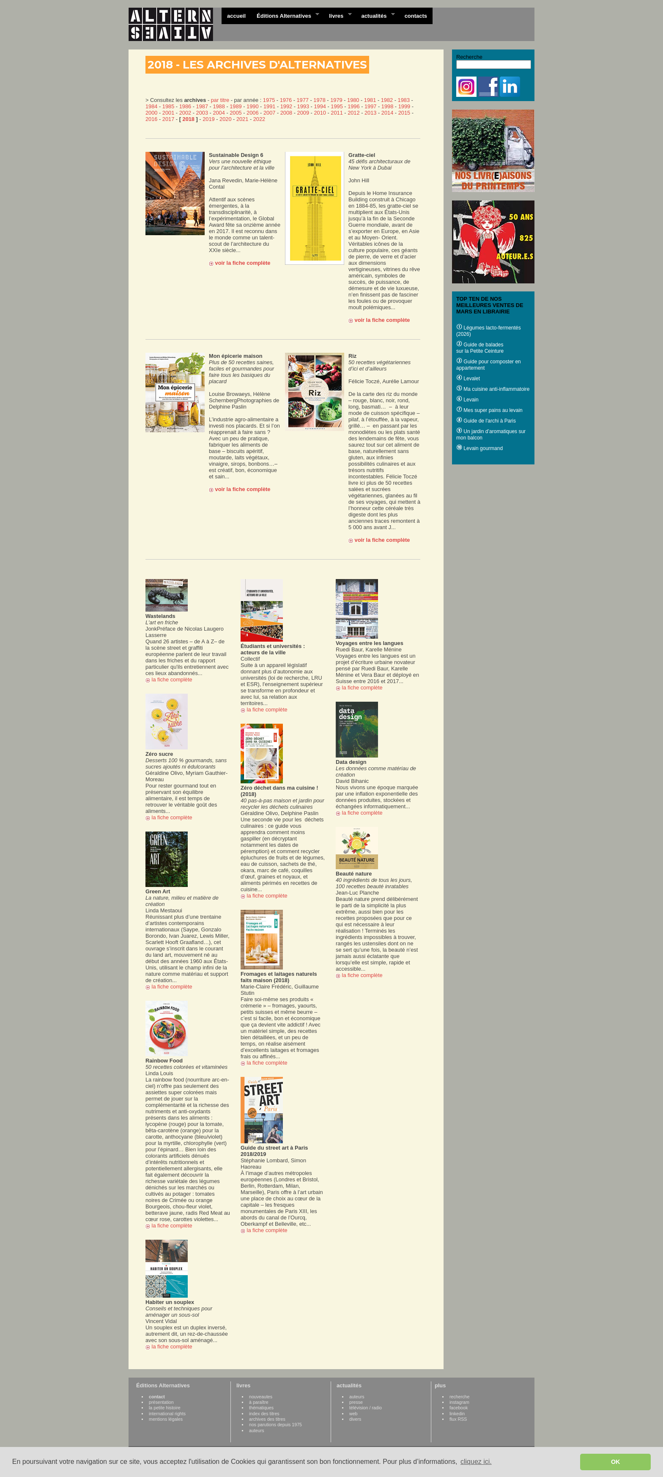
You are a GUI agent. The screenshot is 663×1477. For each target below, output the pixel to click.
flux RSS (458, 1419)
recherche (459, 1396)
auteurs (256, 1430)
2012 (353, 113)
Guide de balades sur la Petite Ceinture (480, 348)
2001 (168, 113)
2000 (151, 113)
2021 (242, 119)
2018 (189, 119)
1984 (151, 106)
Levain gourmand (479, 448)
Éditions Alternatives (285, 15)
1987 (202, 106)
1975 (269, 100)
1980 (353, 100)
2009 (303, 113)
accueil (236, 16)
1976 (286, 100)
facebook (458, 1407)
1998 (387, 106)
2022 (259, 119)
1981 (370, 100)
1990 (252, 106)
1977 (302, 100)
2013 (370, 113)
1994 (320, 106)
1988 (219, 106)
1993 (303, 106)
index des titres (264, 1413)
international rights (167, 1413)
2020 (225, 119)
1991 (269, 106)
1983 (404, 100)
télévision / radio (365, 1407)
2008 (286, 113)
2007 (269, 113)
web (353, 1413)
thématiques (261, 1407)
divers (355, 1419)
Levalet (468, 379)
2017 (168, 119)
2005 (235, 113)
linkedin (457, 1413)
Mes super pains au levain (489, 410)
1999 (404, 106)
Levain (467, 400)
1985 (168, 106)
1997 (370, 106)
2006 (252, 113)
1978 (319, 100)
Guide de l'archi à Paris (486, 421)
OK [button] (615, 1461)
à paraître (258, 1402)
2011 (336, 113)
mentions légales (166, 1419)
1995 (336, 106)
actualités (375, 15)
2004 (219, 113)
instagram (459, 1402)
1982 (387, 100)
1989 (235, 106)
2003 (202, 113)
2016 (151, 119)
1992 (286, 106)
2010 (320, 113)
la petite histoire (165, 1407)
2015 (404, 113)
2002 (185, 113)
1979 (336, 100)
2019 (208, 119)
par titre (220, 100)
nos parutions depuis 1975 (275, 1424)
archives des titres (267, 1419)
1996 (353, 106)
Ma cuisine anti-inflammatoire (492, 389)
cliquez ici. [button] (476, 1461)
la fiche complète (169, 679)
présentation (161, 1402)
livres (337, 15)
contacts (416, 16)
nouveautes (260, 1396)
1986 (185, 106)
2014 (387, 113)
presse (356, 1402)
